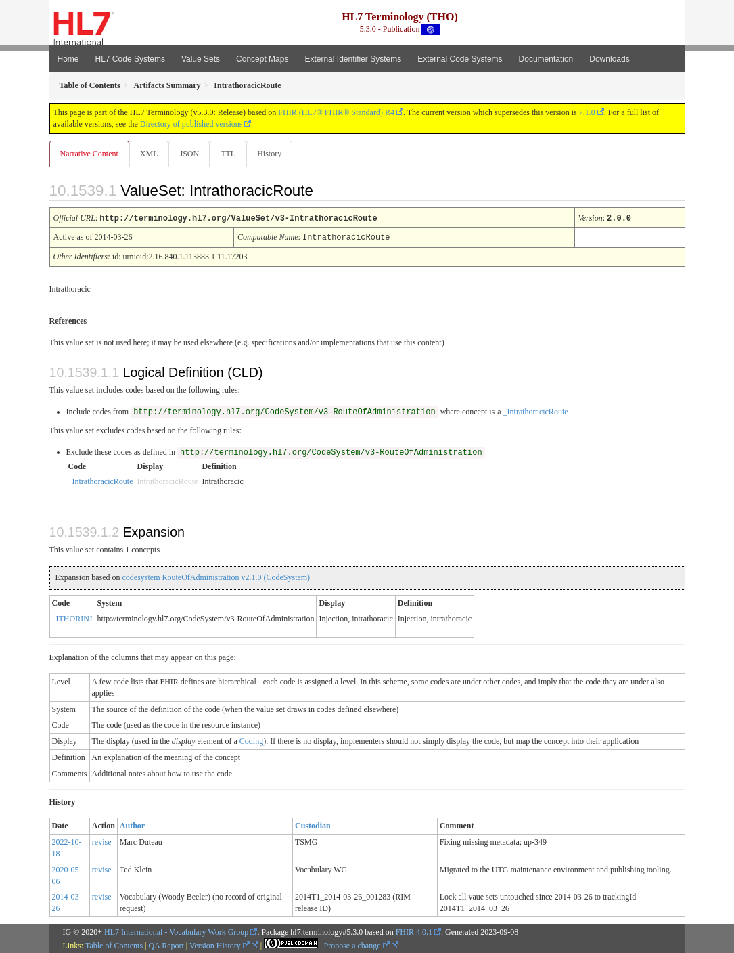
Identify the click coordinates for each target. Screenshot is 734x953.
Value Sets (200, 59)
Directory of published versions (191, 124)
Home (68, 59)
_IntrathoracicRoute (535, 411)
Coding (251, 740)
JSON (192, 153)
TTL (232, 153)
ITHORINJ (74, 618)
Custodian (313, 825)
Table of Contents (114, 945)
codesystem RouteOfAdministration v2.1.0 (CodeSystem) (216, 576)
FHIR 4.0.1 (414, 931)
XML (150, 153)
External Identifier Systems (352, 59)
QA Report (166, 945)
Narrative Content (89, 153)
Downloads (609, 59)
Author (132, 825)
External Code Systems (459, 59)
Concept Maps (262, 59)
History (274, 153)
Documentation (546, 59)
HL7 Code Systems (130, 59)
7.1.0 (587, 112)
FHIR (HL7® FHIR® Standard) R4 (336, 112)
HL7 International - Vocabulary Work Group (176, 931)
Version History (219, 945)
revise (102, 841)
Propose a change (357, 945)
